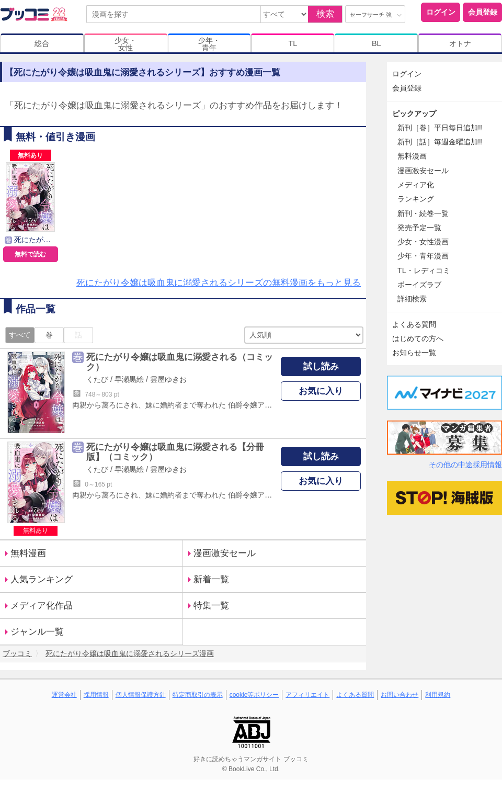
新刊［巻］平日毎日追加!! (439, 127)
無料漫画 (28, 553)
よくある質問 (414, 324)
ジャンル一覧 (37, 632)
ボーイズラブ (419, 284)
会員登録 (482, 12)
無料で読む (30, 254)
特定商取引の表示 (198, 694)
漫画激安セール (224, 553)
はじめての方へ (417, 338)
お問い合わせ (399, 694)
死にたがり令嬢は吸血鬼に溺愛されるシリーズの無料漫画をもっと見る (218, 283)
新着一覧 (211, 579)
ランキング (415, 199)
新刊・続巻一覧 (423, 213)
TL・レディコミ (423, 270)
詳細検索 (412, 299)
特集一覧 (211, 606)
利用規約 (437, 694)
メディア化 (415, 184)
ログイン (440, 12)
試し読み (321, 366)
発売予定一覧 (419, 227)
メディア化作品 (41, 606)
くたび (97, 379)
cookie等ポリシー (254, 694)
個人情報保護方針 (141, 694)
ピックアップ (414, 113)
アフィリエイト (307, 694)
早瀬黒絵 (129, 379)
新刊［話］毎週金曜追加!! (439, 142)
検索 (325, 14)
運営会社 (64, 694)
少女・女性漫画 (423, 242)
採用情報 (96, 694)
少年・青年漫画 (423, 256)
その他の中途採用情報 (465, 464)
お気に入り (321, 391)
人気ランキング (41, 579)
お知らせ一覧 (414, 352)
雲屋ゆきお (168, 379)
